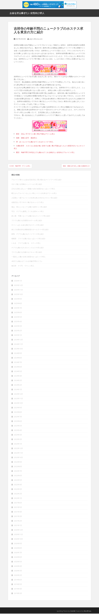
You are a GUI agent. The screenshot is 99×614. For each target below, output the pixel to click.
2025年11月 (18, 290)
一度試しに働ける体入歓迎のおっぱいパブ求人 (28, 257)
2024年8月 (18, 358)
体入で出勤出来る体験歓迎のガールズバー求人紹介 (30, 230)
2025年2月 (18, 331)
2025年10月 (18, 295)
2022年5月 (18, 480)
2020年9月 (18, 544)
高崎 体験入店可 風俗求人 (26, 138)
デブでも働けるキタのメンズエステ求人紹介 (27, 248)
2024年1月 (18, 390)
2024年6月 (18, 367)
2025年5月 (18, 317)
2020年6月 (18, 558)
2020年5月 (18, 562)
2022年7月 (18, 471)
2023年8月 (18, 413)
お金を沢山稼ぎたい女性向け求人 (27, 13)
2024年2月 (18, 385)
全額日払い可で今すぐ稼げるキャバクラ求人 (27, 203)
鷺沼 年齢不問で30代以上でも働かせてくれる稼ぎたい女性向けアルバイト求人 (45, 153)
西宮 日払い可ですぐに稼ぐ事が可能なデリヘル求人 (35, 134)
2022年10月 (18, 458)
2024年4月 (18, 376)
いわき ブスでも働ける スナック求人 (26, 243)
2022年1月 (18, 499)
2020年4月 (18, 567)
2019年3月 (18, 594)
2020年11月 (18, 535)
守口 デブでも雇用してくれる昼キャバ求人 (27, 212)
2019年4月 (18, 589)
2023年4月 (18, 431)
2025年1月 (18, 336)
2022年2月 (18, 494)
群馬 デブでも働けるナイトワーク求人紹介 (27, 234)
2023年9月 (18, 408)
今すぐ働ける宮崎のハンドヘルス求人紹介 (26, 185)
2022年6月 (18, 476)
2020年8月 (18, 548)
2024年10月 (18, 349)
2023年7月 (18, 417)
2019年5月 (18, 585)
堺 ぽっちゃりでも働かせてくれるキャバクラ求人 (34, 142)
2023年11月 (18, 399)
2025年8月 (18, 304)
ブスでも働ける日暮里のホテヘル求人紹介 (26, 221)
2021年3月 (18, 517)
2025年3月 (18, 326)
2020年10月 (18, 539)
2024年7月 (18, 363)
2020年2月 (18, 576)
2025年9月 (18, 299)
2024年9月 (18, 354)
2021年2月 (18, 521)
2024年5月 (18, 372)
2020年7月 (18, 553)
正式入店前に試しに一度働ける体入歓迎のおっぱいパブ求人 (33, 189)
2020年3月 (18, 571)
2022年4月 (18, 485)
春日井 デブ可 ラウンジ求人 (22, 266)
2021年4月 (18, 512)
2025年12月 (18, 286)
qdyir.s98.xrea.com (35, 39)
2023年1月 (18, 444)
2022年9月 (18, 462)
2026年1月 (18, 281)
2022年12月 (18, 449)
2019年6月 (18, 580)
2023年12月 (18, 394)
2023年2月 (18, 440)
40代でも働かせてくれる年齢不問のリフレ (26, 262)
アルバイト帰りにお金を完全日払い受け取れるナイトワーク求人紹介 (36, 180)
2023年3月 (18, 435)
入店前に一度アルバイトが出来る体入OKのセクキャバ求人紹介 (34, 198)
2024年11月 (18, 345)
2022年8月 (18, 467)
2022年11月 (18, 453)
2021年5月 (18, 508)
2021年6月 (18, 503)
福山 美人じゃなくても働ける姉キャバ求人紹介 (29, 207)
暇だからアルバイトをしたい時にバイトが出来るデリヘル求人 (34, 194)
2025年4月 (18, 322)
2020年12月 (18, 530)
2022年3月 (18, 490)
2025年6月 (18, 313)
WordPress (87, 612)
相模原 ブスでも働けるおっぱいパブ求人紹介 (28, 239)
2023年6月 (18, 422)
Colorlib (72, 612)
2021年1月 (18, 526)
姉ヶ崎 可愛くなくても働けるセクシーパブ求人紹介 (30, 216)
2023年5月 (18, 426)
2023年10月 (18, 403)
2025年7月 (18, 308)
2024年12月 (18, 340)
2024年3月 (18, 381)
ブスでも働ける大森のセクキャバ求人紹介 (26, 252)
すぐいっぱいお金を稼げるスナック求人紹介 (27, 225)
